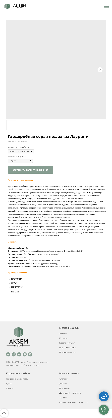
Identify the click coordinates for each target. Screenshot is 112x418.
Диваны (63, 333)
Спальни (63, 379)
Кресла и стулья (67, 343)
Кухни (9, 383)
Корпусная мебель (18, 373)
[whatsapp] (30, 354)
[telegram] (14, 354)
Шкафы (9, 388)
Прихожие (64, 388)
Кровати (63, 338)
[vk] (8, 354)
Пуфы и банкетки (67, 347)
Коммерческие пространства (73, 402)
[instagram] (25, 354)
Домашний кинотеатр (70, 393)
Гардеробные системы (17, 379)
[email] (19, 354)
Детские (63, 383)
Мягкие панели (69, 373)
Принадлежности (67, 352)
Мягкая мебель (69, 327)
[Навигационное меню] (106, 6)
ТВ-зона (63, 397)
